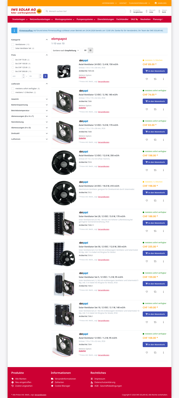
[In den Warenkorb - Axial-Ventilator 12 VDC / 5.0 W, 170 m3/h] (155, 131)
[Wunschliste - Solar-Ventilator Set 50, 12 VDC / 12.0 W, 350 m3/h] (147, 261)
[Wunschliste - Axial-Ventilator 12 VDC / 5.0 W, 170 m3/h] (147, 140)
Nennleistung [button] (17, 122)
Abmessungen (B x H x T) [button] (22, 116)
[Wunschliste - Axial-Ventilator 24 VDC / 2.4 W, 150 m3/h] (147, 79)
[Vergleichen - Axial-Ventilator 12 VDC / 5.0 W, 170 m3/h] (155, 140)
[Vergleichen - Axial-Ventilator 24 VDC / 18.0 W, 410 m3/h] (155, 201)
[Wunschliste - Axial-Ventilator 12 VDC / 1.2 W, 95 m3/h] (147, 353)
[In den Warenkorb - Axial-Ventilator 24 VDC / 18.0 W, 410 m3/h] (155, 192)
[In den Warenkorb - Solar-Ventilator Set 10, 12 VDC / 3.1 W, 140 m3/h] (155, 314)
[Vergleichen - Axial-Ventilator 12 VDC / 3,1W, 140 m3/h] (155, 109)
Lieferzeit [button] (15, 83)
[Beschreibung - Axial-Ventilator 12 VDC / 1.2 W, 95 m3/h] (163, 353)
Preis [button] (13, 55)
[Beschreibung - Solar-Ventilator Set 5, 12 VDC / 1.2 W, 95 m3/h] (163, 292)
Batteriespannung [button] (19, 104)
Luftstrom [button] (15, 139)
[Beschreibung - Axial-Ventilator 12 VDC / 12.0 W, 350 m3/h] (163, 170)
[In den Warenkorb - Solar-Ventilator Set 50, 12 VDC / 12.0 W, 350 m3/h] (155, 253)
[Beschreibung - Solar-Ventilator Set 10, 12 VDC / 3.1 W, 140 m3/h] (163, 322)
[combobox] (84, 11)
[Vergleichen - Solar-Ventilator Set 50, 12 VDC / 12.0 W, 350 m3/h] (155, 261)
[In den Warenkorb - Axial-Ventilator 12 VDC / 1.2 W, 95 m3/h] (155, 344)
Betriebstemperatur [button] (20, 110)
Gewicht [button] (15, 99)
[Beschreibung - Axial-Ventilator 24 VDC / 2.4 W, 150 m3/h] (163, 79)
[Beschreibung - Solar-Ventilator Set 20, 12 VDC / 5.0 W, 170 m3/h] (163, 231)
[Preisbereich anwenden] (45, 76)
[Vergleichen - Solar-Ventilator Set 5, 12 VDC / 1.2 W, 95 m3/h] (155, 292)
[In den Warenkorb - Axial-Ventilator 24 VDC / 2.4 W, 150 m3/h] (155, 71)
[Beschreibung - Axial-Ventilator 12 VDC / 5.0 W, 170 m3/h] (163, 140)
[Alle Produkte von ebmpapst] (83, 60)
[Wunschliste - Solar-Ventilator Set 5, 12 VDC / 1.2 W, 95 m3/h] (147, 292)
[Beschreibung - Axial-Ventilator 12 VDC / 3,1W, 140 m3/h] (163, 109)
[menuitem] (20, 19)
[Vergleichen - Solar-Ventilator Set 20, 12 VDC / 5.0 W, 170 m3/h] (155, 231)
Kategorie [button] (15, 39)
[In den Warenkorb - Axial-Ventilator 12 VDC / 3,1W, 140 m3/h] (155, 101)
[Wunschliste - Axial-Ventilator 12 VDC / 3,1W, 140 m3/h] (147, 109)
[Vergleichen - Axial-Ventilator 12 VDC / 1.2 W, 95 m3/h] (155, 353)
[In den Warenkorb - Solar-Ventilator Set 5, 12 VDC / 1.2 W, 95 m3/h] (155, 283)
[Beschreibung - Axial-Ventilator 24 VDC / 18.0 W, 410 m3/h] (163, 201)
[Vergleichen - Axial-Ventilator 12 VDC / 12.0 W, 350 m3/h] (155, 170)
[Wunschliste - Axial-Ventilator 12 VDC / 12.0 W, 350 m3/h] (147, 170)
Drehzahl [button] (15, 133)
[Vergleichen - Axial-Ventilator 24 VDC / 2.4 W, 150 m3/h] (155, 79)
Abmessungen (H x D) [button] (21, 127)
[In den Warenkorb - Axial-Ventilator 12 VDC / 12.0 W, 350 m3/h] (155, 162)
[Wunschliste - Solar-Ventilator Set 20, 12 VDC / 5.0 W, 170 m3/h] (147, 231)
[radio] (85, 50)
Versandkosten (103, 81)
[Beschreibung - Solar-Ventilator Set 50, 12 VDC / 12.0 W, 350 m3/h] (163, 261)
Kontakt (123, 3)
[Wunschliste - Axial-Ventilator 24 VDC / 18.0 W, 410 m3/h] (147, 201)
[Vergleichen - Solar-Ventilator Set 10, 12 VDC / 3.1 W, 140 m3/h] (155, 322)
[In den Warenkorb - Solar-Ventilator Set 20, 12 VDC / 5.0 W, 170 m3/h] (155, 223)
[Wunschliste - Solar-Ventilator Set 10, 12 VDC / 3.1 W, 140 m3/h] (147, 322)
